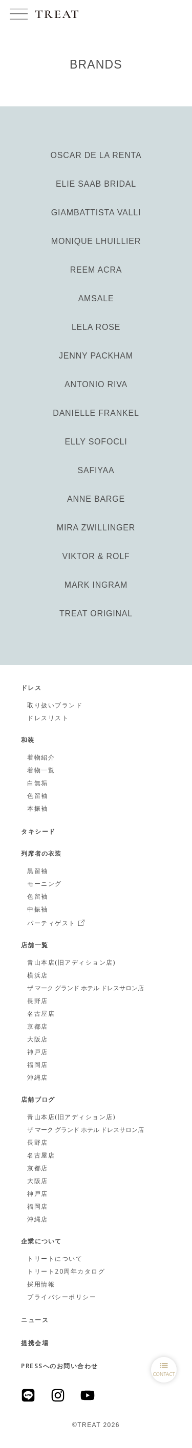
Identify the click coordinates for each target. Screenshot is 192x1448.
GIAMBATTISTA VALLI (96, 212)
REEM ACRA (96, 269)
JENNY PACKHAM (96, 355)
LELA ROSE (96, 327)
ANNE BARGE (96, 499)
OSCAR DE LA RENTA (96, 155)
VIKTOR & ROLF (96, 556)
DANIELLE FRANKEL (96, 413)
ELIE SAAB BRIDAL (96, 184)
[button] (19, 14)
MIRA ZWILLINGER (96, 527)
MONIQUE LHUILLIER (96, 241)
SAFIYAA (96, 470)
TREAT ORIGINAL (96, 613)
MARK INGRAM (96, 585)
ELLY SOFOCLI (96, 441)
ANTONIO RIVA (96, 384)
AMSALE (96, 298)
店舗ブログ (38, 1100)
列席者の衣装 (41, 854)
